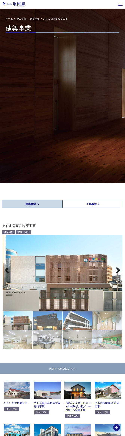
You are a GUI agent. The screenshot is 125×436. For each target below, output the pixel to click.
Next (116, 269)
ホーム (9, 18)
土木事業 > (93, 204)
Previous (8, 269)
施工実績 (21, 18)
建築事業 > (32, 204)
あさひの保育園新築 (15, 402)
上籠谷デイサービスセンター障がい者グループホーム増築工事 (77, 406)
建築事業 (35, 18)
